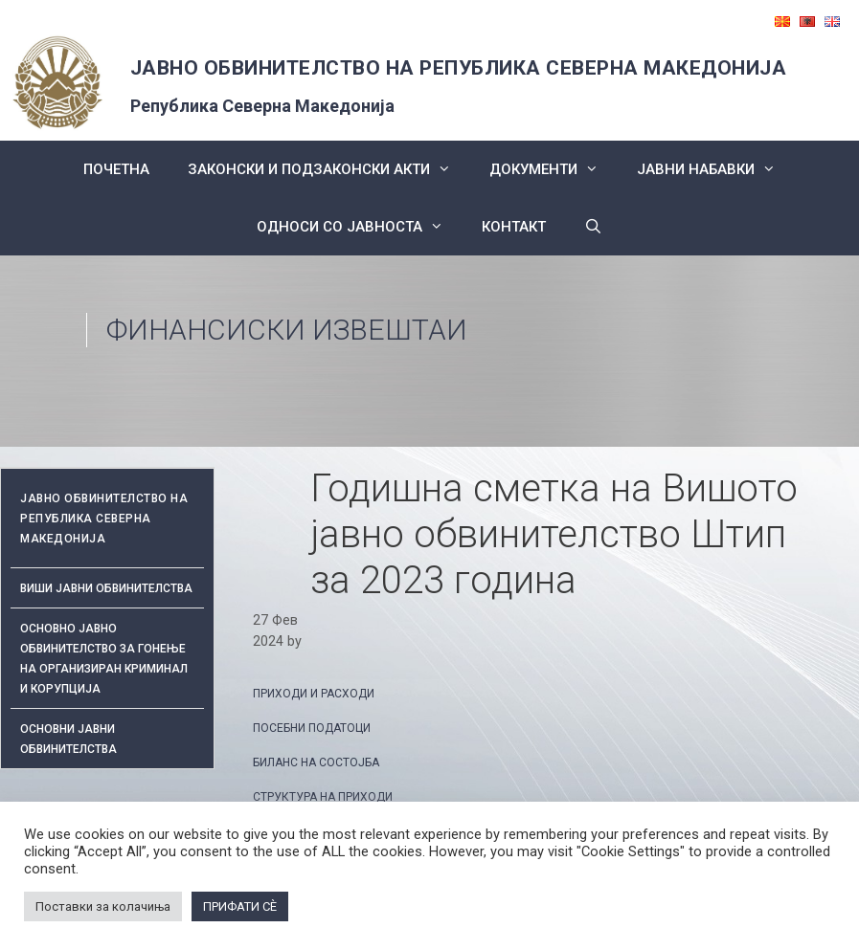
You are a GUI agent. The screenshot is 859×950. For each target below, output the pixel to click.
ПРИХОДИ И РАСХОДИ (313, 693)
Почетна (116, 169)
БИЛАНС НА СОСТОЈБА (316, 762)
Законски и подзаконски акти (329, 169)
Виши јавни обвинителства (106, 588)
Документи (553, 169)
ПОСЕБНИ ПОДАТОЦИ (312, 728)
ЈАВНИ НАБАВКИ (716, 169)
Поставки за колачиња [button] (102, 906)
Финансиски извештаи (286, 329)
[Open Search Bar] (593, 226)
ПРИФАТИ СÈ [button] (240, 906)
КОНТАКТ (514, 226)
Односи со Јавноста (360, 226)
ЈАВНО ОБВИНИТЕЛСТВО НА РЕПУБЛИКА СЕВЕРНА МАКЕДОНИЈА (458, 67)
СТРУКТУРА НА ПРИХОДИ (323, 797)
